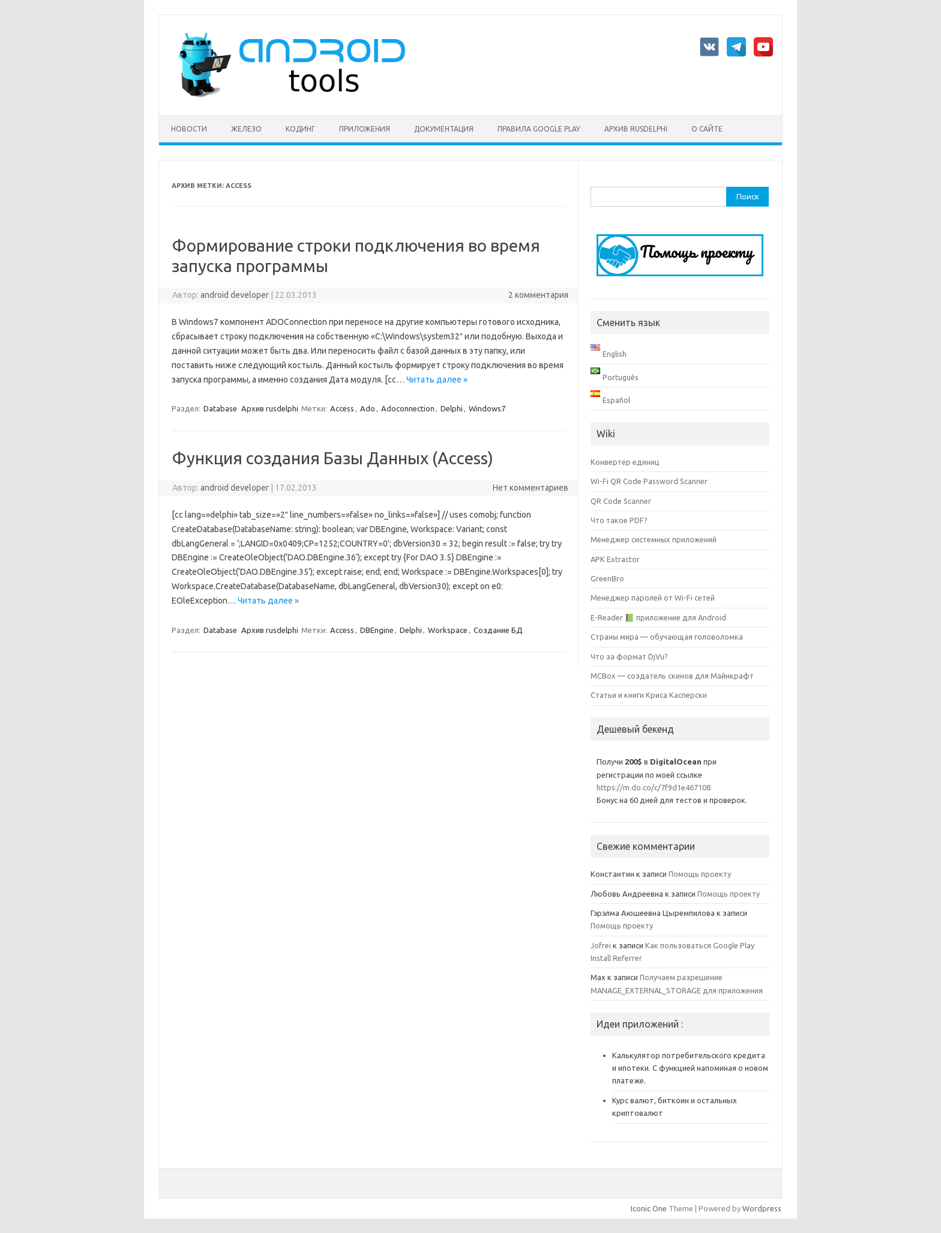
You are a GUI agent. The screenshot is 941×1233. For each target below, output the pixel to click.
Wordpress (761, 1208)
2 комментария (538, 295)
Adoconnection (407, 408)
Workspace (447, 630)
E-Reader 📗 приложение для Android (658, 617)
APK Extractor (615, 559)
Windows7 (487, 408)
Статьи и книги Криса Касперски (649, 695)
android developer (234, 295)
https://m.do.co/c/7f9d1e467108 (654, 787)
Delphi (451, 408)
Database (220, 408)
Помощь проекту (700, 874)
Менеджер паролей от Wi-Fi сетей (653, 597)
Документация (444, 129)
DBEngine (377, 630)
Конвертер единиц (625, 462)
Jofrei (601, 945)
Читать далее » (436, 379)
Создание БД (498, 630)
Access (342, 408)
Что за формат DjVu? (629, 656)
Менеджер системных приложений (654, 539)
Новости (189, 129)
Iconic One (649, 1208)
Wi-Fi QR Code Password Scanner (649, 481)
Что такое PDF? (619, 520)
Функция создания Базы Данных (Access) (332, 458)
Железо (246, 129)
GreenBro (607, 578)
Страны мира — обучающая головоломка (667, 636)
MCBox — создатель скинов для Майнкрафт (672, 675)
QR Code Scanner (621, 501)
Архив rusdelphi (635, 129)
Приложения (364, 129)
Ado (367, 408)
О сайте (707, 129)
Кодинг (300, 129)
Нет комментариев (530, 487)
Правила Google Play (539, 129)
